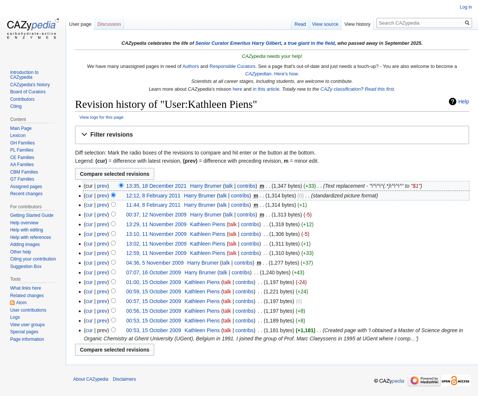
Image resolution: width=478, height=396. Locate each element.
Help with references (30, 237)
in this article (266, 89)
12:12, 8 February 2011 (153, 196)
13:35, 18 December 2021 (156, 186)
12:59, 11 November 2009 (156, 253)
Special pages (24, 331)
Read (300, 24)
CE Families (22, 157)
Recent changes (26, 193)
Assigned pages (26, 186)
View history (357, 24)
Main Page (20, 128)
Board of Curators (28, 91)
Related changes (27, 295)
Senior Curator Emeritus (223, 43)
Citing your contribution (33, 259)
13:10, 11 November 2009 (156, 234)
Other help (20, 252)
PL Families (21, 150)
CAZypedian (258, 74)
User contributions (28, 310)
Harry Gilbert (266, 43)
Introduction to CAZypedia (24, 75)
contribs (246, 186)
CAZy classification (340, 89)
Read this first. (380, 89)
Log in (466, 7)
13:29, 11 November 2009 (156, 224)
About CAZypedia (90, 379)
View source (325, 24)
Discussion (109, 24)
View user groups (27, 324)
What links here (25, 288)
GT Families (22, 179)
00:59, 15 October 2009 (153, 291)
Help (463, 102)
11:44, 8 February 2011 (153, 205)
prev (102, 186)
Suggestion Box (25, 266)
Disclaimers (124, 379)
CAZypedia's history (30, 84)
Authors (190, 66)
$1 (416, 186)
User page (80, 24)
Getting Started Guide (31, 215)
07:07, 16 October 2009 (153, 272)
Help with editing (26, 230)
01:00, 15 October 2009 (153, 282)
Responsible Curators (232, 66)
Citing (16, 106)
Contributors (22, 99)
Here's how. (286, 74)
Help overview (24, 222)
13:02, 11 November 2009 (156, 244)
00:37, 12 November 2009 (156, 215)
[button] (272, 135)
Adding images (25, 244)
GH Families (22, 143)
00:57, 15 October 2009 (153, 301)
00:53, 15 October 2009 (153, 321)
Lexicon (17, 135)
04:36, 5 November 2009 (155, 263)
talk (229, 186)
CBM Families (24, 172)
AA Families (22, 164)
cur (89, 196)
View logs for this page (102, 117)
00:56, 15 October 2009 (153, 311)
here (237, 89)
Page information (27, 339)
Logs (15, 317)
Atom (21, 302)
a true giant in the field (309, 43)
